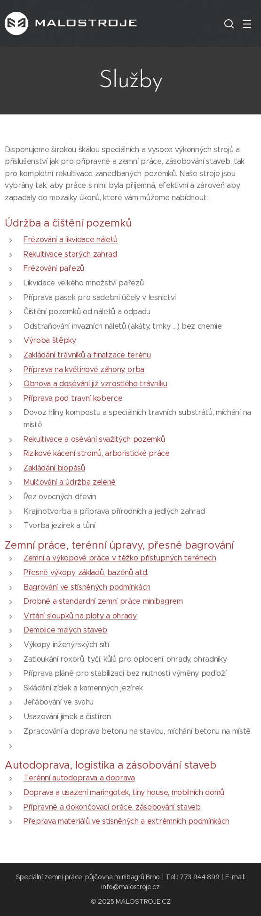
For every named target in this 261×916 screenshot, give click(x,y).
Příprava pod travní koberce (73, 397)
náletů (106, 239)
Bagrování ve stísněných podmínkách (87, 586)
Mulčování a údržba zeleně (70, 482)
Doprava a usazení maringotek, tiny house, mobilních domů (124, 792)
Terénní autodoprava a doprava (79, 777)
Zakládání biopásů (54, 467)
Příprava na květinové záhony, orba (84, 369)
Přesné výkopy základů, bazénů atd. (86, 572)
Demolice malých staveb (65, 629)
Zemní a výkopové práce (67, 557)
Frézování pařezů (54, 268)
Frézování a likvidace (59, 239)
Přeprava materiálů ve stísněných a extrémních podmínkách (126, 821)
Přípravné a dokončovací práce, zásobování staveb (112, 806)
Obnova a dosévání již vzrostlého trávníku (95, 383)
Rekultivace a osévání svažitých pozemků (94, 438)
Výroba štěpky (50, 340)
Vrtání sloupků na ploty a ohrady (80, 615)
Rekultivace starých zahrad (70, 253)
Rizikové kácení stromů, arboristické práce (97, 453)
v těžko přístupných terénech (163, 557)
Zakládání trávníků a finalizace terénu (87, 354)
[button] (228, 23)
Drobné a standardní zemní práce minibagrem (103, 601)
